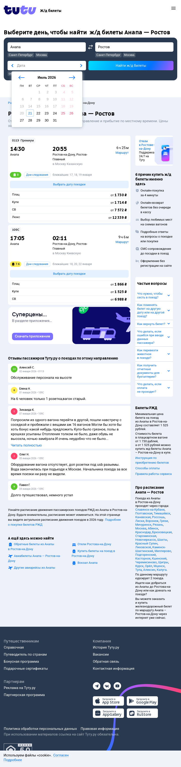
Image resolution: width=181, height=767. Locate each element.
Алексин (149, 569)
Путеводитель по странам (25, 654)
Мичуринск (143, 524)
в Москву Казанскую (67, 164)
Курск (139, 566)
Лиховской (143, 547)
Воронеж (152, 521)
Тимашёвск (162, 513)
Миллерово (163, 551)
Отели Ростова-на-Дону (94, 544)
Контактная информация (113, 668)
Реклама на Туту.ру (19, 688)
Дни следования (37, 174)
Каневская (143, 517)
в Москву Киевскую (67, 253)
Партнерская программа (24, 695)
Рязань (158, 524)
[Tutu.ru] (20, 11)
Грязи (164, 521)
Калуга (162, 569)
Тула (138, 569)
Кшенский (159, 558)
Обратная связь (106, 661)
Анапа (14, 154)
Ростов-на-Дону (64, 154)
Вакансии (101, 654)
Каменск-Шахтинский (150, 549)
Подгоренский (145, 554)
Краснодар (143, 532)
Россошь (158, 517)
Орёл (148, 566)
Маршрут (122, 152)
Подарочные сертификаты (26, 668)
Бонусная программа (21, 661)
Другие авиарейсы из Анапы (34, 567)
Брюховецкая (162, 532)
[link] (32, 336)
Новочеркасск (145, 539)
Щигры (163, 562)
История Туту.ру (106, 647)
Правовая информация (100, 729)
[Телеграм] (96, 684)
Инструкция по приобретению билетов (152, 460)
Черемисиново (146, 562)
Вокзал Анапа (88, 562)
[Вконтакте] (107, 684)
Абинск (153, 528)
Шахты (162, 539)
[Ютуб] (117, 684)
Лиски (139, 521)
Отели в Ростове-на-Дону (147, 145)
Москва (140, 528)
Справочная (14, 647)
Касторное (143, 558)
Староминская (145, 536)
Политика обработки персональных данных (40, 729)
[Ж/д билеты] (50, 10)
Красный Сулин (146, 543)
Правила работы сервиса (153, 474)
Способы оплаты (147, 468)
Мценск (159, 566)
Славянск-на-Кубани (150, 509)
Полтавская (143, 513)
